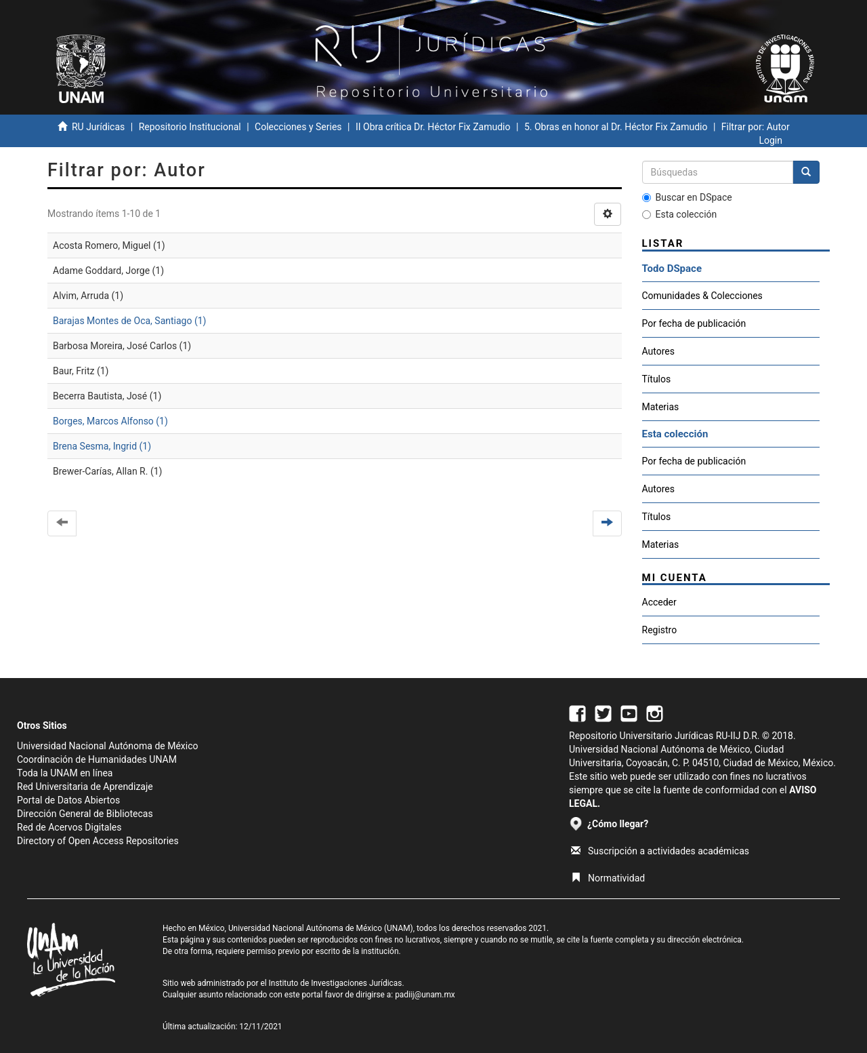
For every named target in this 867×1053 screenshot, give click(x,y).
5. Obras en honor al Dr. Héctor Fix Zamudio (616, 126)
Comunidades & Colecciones (702, 295)
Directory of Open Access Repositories (98, 840)
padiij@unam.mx (425, 994)
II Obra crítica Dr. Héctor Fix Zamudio (433, 126)
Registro (659, 629)
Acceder (659, 602)
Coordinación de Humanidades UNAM (97, 759)
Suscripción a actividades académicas (660, 851)
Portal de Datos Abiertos (68, 800)
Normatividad (608, 878)
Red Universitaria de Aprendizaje (85, 786)
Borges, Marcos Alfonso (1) (110, 421)
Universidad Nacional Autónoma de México (107, 745)
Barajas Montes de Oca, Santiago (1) (129, 320)
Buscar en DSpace (687, 197)
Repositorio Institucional (190, 126)
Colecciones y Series (298, 126)
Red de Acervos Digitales (69, 827)
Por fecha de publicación (694, 323)
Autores (658, 351)
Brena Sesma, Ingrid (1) (102, 446)
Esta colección (679, 214)
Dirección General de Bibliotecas (85, 813)
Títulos (656, 379)
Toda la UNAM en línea (64, 773)
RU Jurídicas (98, 126)
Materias (660, 406)
